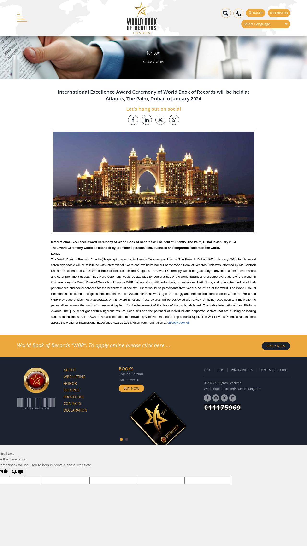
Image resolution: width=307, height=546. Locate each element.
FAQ (207, 370)
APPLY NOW (275, 346)
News (160, 62)
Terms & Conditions (273, 370)
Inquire (255, 13)
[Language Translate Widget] (265, 24)
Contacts (72, 403)
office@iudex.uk (178, 322)
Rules (220, 370)
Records (71, 390)
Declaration (279, 13)
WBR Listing (74, 376)
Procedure (74, 396)
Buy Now (131, 388)
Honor (70, 383)
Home (147, 62)
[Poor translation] (17, 472)
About (70, 370)
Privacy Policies (242, 370)
